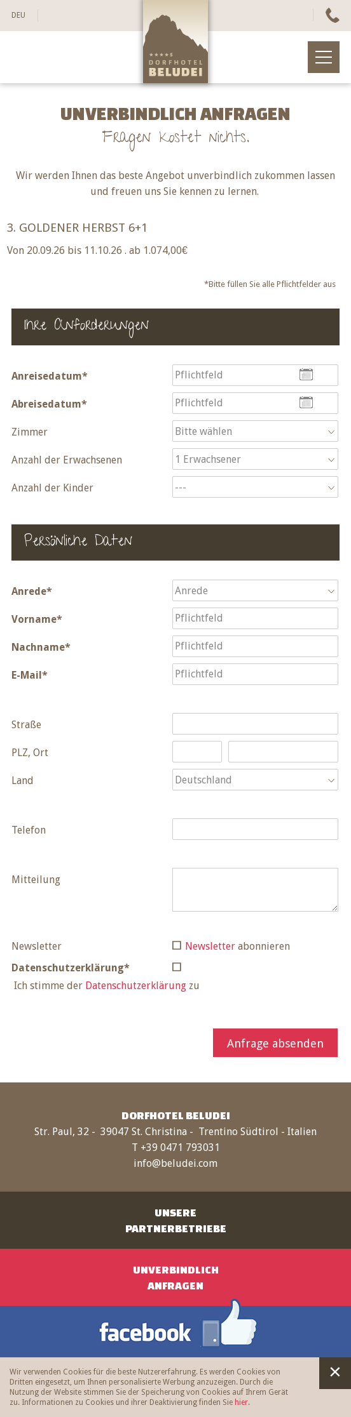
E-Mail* (29, 675)
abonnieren (237, 946)
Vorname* (36, 619)
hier (241, 1402)
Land (22, 781)
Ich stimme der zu (107, 986)
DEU (18, 15)
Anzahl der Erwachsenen (66, 460)
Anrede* (31, 591)
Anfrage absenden (275, 1043)
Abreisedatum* (49, 404)
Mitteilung (35, 880)
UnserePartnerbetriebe (175, 1220)
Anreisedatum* (49, 376)
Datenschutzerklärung (135, 986)
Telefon (28, 830)
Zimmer (29, 432)
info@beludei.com (175, 1163)
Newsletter (36, 946)
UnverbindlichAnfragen (176, 1277)
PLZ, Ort (29, 753)
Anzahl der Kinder (52, 488)
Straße (26, 725)
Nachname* (41, 647)
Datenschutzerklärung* (70, 968)
